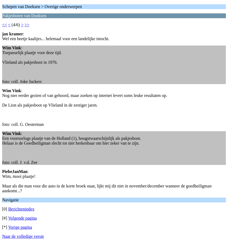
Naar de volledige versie (23, 236)
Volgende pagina (22, 218)
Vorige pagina (20, 227)
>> (26, 24)
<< (4, 24)
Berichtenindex (21, 209)
